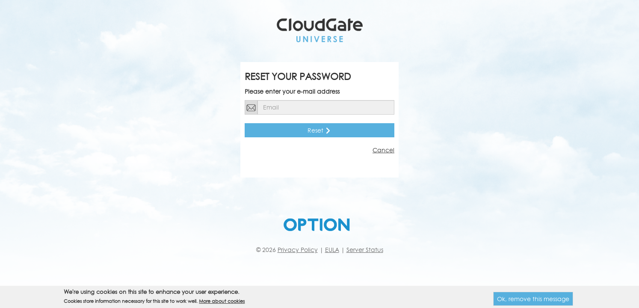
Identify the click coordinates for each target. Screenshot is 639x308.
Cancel (383, 150)
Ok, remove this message (533, 300)
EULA (332, 249)
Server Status (364, 249)
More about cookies (222, 302)
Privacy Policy (298, 249)
